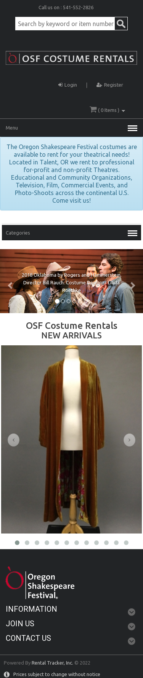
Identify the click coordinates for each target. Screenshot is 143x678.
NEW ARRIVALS (71, 335)
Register (109, 83)
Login (67, 83)
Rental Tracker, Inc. (52, 662)
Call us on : (51, 7)
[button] (10, 281)
